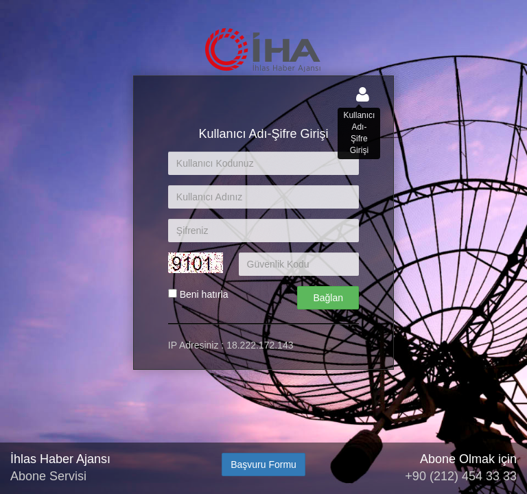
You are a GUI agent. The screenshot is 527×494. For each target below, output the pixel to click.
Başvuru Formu (263, 464)
